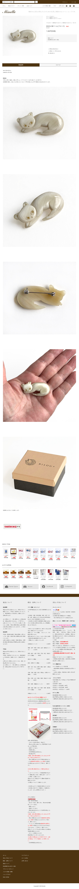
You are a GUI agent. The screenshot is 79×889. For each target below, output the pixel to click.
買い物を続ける (50, 53)
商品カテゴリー (10, 5)
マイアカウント (25, 855)
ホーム (4, 5)
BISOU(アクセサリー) (53, 17)
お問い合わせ (60, 5)
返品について (50, 38)
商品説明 (21, 65)
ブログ (54, 5)
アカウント (64, 2)
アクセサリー (52, 16)
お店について (28, 5)
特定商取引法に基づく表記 (53, 39)
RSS (4, 877)
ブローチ (59, 18)
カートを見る (25, 858)
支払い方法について (8, 858)
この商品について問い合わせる (53, 51)
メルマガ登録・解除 (46, 5)
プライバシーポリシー (8, 869)
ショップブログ (6, 874)
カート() (73, 2)
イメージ (58, 65)
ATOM (7, 877)
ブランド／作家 (20, 5)
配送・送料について (8, 860)
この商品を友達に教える (52, 48)
